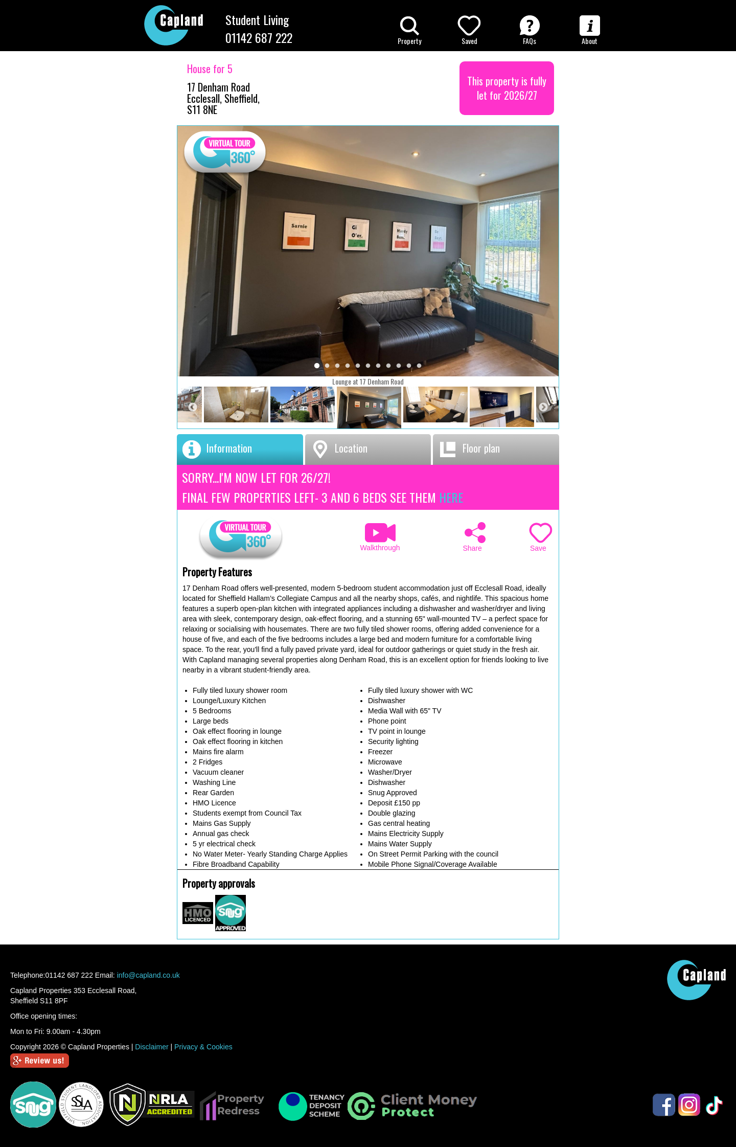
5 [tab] (358, 366)
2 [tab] (327, 366)
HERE (451, 497)
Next (543, 407)
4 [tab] (347, 366)
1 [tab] (317, 366)
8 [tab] (388, 366)
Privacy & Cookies (203, 1047)
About (590, 30)
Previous (193, 407)
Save (541, 537)
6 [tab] (368, 366)
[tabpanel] (369, 408)
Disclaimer (151, 1047)
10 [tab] (409, 366)
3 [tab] (337, 366)
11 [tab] (419, 366)
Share (474, 537)
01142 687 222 (258, 37)
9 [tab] (399, 366)
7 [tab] (378, 366)
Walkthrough (375, 537)
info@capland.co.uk (148, 975)
